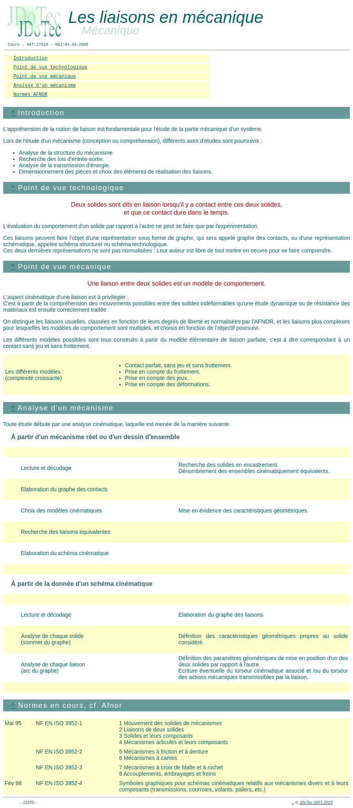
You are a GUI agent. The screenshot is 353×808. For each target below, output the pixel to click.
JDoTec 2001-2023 (315, 803)
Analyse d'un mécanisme (44, 85)
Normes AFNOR (30, 94)
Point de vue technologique (50, 67)
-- (292, 803)
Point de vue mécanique (44, 76)
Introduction (30, 58)
